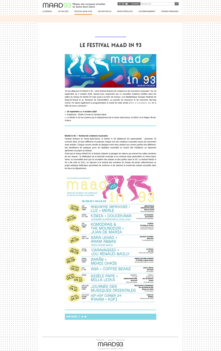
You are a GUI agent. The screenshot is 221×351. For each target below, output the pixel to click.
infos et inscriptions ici (140, 103)
